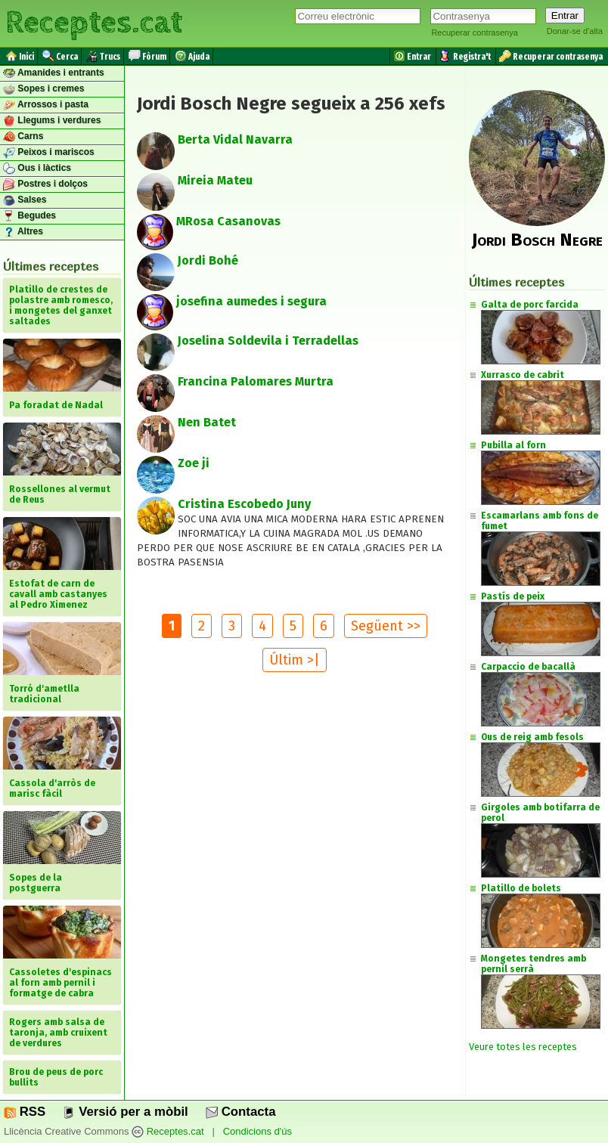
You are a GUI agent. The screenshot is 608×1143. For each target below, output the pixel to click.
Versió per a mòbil (125, 1111)
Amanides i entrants (53, 73)
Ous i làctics (37, 169)
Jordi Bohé (208, 260)
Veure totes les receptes (523, 1046)
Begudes (29, 216)
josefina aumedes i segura (251, 301)
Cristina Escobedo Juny (244, 504)
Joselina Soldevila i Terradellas (268, 340)
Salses (24, 200)
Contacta (240, 1111)
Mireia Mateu (215, 180)
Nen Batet (207, 422)
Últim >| (294, 660)
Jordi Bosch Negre (537, 239)
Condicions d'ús (257, 1131)
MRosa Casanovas (228, 221)
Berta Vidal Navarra (235, 139)
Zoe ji (193, 463)
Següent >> (385, 626)
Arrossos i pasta (45, 105)
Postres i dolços (45, 184)
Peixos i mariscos (49, 153)
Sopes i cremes (43, 89)
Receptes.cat (93, 23)
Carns (23, 137)
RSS (24, 1111)
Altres (23, 232)
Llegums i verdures (52, 121)
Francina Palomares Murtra (255, 381)
